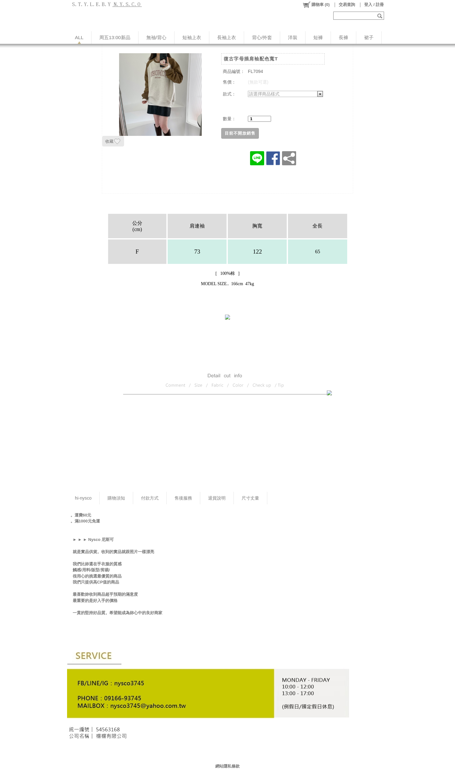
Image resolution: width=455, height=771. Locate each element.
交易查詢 (347, 4)
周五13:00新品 (114, 37)
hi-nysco (83, 498)
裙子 (369, 37)
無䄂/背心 (156, 37)
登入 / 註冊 (374, 4)
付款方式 (150, 498)
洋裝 (292, 37)
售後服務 (183, 498)
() (316, 4)
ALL (79, 37)
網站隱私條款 (227, 766)
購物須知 (116, 498)
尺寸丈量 (250, 498)
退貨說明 (217, 498)
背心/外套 (262, 37)
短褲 (318, 37)
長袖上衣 (226, 37)
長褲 (343, 37)
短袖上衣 (191, 37)
